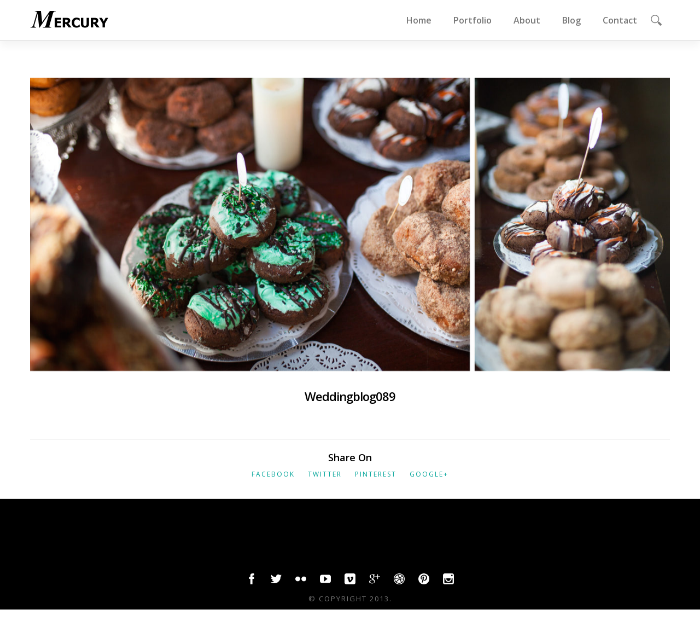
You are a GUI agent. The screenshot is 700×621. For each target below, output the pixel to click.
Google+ (429, 474)
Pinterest (375, 474)
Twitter (325, 474)
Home (418, 20)
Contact (620, 20)
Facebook (273, 474)
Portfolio (472, 20)
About (527, 20)
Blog (571, 20)
